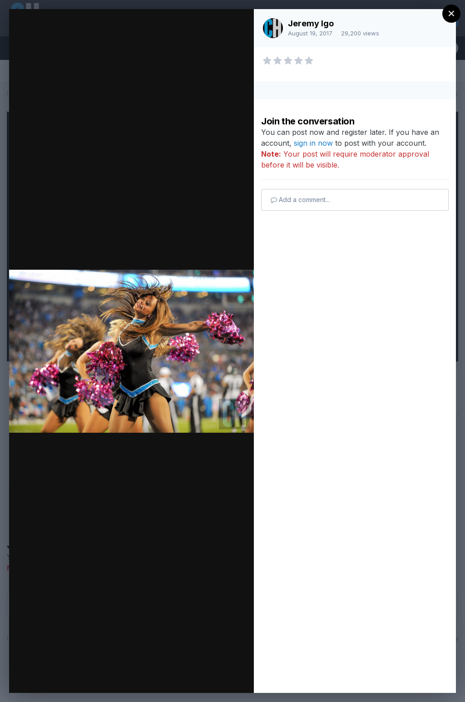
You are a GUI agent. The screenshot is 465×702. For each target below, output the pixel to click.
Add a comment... (300, 199)
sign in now (313, 143)
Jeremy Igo (311, 23)
